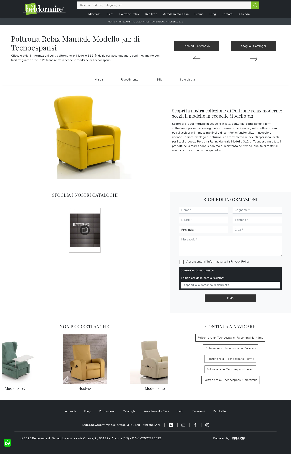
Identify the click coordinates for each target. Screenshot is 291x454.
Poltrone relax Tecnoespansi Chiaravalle (230, 380)
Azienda (244, 14)
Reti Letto (219, 411)
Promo (199, 14)
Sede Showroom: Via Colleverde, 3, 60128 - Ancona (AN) (121, 425)
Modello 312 (175, 21)
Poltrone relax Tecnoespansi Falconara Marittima (230, 338)
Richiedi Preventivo (197, 46)
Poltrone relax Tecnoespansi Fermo (230, 359)
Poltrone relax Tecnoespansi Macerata (230, 348)
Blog (213, 14)
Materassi (94, 14)
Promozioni (107, 411)
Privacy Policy (240, 262)
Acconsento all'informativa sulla (218, 262)
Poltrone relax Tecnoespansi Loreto (230, 369)
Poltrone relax (155, 21)
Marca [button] (99, 80)
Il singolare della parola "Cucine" (203, 278)
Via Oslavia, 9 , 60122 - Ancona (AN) (103, 438)
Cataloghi (129, 411)
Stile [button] (159, 80)
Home (111, 21)
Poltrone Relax (129, 14)
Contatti (227, 14)
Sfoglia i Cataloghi (253, 46)
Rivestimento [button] (130, 80)
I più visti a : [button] (188, 80)
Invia (230, 298)
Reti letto (151, 14)
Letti (110, 14)
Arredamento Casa (176, 14)
